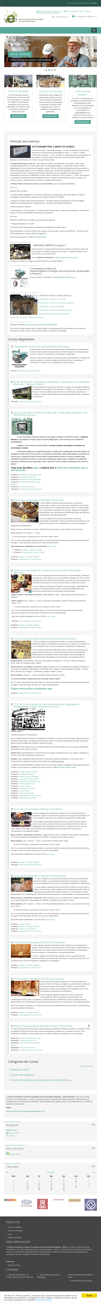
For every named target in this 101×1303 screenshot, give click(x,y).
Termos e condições (14, 1227)
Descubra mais (18, 116)
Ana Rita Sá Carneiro (27, 774)
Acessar (93, 3)
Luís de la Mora (24, 786)
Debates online (20, 1069)
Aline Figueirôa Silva (26, 793)
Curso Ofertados (21, 1075)
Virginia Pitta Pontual (26, 788)
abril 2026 (50, 1172)
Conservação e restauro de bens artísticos (54, 314)
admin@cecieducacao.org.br (81, 1281)
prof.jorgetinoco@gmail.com (86, 16)
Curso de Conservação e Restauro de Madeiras (39, 942)
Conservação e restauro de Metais (51, 306)
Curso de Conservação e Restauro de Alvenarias (40, 876)
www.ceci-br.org (13, 1265)
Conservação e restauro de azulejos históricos (55, 310)
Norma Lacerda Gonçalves (29, 776)
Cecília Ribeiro (24, 791)
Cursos (11, 1136)
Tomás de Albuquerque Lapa (31, 475)
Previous (6, 51)
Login (9, 1234)
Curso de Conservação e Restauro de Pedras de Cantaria (45, 639)
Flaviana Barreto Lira (28, 477)
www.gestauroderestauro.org (33, 1111)
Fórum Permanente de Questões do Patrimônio (40, 1080)
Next (95, 51)
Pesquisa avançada (13, 1237)
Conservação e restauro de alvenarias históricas (56, 303)
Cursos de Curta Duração (50, 91)
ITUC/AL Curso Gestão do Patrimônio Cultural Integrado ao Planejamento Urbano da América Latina (46, 705)
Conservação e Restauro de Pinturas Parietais (39, 979)
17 (76, 1184)
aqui (35, 467)
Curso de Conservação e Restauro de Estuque (39, 500)
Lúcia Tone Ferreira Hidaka (29, 779)
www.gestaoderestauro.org (66, 257)
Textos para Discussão (73, 11)
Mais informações (44, 1300)
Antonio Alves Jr (25, 924)
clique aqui (52, 546)
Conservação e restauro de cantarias (52, 299)
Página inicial (11, 1130)
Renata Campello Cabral (28, 772)
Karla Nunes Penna (27, 487)
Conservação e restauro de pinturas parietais (26, 317)
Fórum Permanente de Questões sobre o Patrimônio (43, 1026)
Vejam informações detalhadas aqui (31, 688)
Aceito (89, 1295)
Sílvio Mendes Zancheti (27, 798)
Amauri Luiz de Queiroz (27, 929)
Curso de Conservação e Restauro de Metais (38, 809)
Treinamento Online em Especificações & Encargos (42, 346)
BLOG (27, 325)
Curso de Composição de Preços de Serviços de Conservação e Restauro (48, 571)
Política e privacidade (14, 1231)
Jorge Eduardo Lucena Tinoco (29, 371)
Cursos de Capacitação (18, 91)
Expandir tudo (88, 1066)
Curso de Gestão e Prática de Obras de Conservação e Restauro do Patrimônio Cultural (50, 413)
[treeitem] (50, 1130)
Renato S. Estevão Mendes (30, 479)
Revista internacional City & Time (49, 11)
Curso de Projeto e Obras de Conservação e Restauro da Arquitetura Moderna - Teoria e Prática (51, 383)
